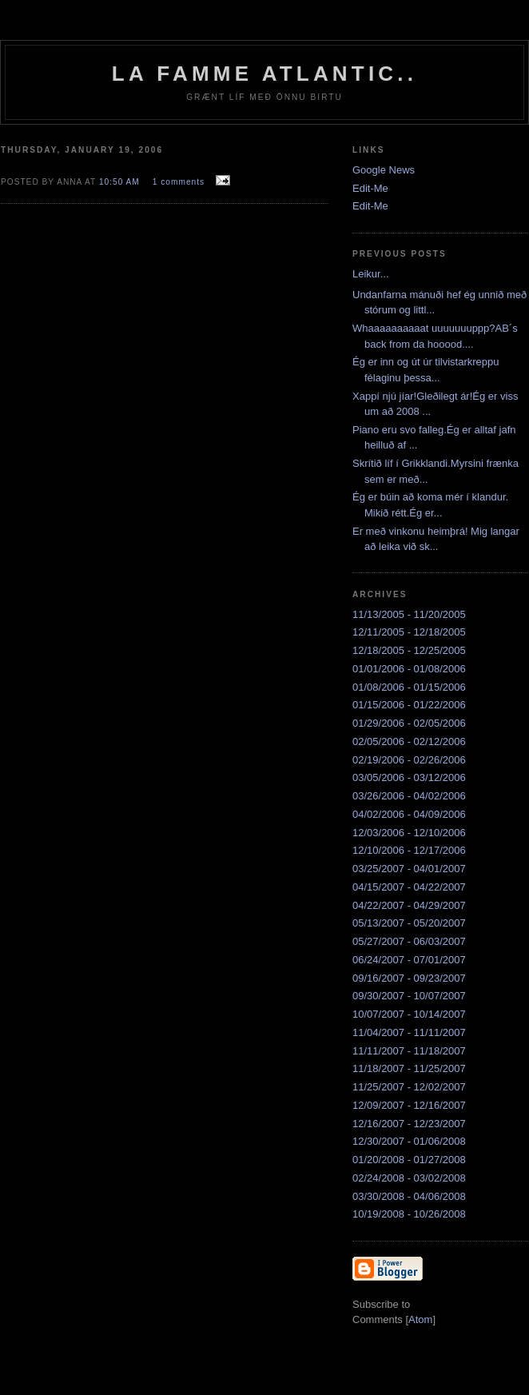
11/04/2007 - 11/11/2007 (409, 1032)
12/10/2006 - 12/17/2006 (409, 850)
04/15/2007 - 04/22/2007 (409, 887)
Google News (383, 170)
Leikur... (370, 274)
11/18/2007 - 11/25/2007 (409, 1068)
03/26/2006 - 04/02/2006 (409, 796)
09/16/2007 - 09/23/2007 (409, 978)
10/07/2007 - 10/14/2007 (409, 1014)
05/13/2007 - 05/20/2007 (409, 923)
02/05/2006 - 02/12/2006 (409, 741)
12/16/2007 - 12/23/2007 (409, 1124)
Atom (420, 1319)
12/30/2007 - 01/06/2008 (409, 1141)
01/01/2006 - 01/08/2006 (409, 669)
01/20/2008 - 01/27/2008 (409, 1160)
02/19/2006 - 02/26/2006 (409, 760)
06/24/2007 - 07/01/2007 (409, 960)
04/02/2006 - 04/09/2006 (409, 814)
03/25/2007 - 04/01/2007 (409, 869)
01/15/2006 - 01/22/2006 (409, 705)
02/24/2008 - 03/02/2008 (409, 1178)
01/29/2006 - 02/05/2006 (409, 723)
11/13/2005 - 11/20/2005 (409, 614)
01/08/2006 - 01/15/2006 (409, 687)
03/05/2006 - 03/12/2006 (409, 777)
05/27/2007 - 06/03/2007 (409, 941)
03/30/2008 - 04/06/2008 (409, 1196)
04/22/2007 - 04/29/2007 (409, 905)
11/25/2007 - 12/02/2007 (409, 1087)
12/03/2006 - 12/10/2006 (409, 833)
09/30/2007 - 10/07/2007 (409, 996)
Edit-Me (370, 188)
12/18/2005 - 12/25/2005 (409, 650)
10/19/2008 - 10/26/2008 (409, 1214)
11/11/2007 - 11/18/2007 (409, 1051)
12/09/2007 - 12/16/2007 (409, 1105)
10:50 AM (121, 181)
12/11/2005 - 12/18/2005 (409, 632)
